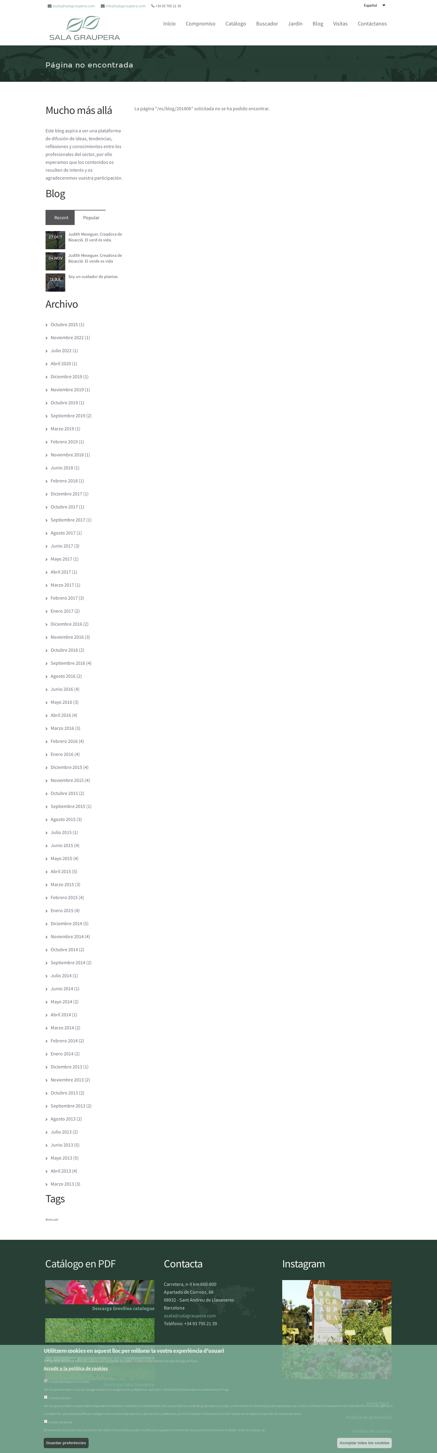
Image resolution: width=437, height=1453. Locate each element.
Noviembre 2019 (67, 389)
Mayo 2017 (61, 559)
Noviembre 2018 (67, 455)
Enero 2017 (62, 611)
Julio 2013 (61, 1132)
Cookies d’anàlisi (60, 1398)
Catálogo (235, 23)
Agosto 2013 (63, 1119)
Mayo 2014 (61, 1001)
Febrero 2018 (64, 481)
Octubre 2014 (64, 949)
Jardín (295, 23)
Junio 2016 (62, 689)
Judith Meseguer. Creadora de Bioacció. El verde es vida (95, 258)
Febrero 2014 (64, 1041)
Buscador (267, 23)
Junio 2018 (62, 468)
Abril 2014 (61, 1014)
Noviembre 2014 (67, 936)
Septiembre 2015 (68, 806)
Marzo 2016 (62, 728)
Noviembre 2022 (67, 337)
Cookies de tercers (60, 1422)
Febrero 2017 (64, 598)
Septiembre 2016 (68, 663)
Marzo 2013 (62, 1184)
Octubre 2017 (64, 507)
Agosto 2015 (63, 819)
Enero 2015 (62, 910)
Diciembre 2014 (66, 923)
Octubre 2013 (64, 1093)
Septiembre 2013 (68, 1106)
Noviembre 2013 (67, 1080)
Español (370, 5)
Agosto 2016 (63, 676)
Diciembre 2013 (66, 1067)
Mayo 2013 (61, 1158)
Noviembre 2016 (67, 637)
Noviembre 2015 (67, 780)
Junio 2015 (62, 845)
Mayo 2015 (61, 858)
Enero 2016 (62, 754)
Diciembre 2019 (66, 376)
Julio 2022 (61, 350)
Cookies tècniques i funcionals (69, 1381)
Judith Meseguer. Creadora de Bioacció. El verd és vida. (95, 237)
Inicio (169, 23)
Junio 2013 (62, 1145)
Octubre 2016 (64, 650)
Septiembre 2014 (68, 962)
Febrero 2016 (64, 741)
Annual (52, 1219)
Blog (318, 23)
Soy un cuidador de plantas (93, 276)
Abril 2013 (61, 1171)
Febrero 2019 (64, 442)
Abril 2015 (61, 871)
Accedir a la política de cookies (76, 1368)
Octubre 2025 (64, 324)
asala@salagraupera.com (74, 5)
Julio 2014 (61, 975)
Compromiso (200, 23)
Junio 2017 (62, 546)
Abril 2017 (61, 572)
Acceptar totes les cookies (364, 1443)
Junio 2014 (62, 988)
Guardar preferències (66, 1443)
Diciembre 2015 (66, 767)
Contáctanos (372, 23)
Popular (91, 217)
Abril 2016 (61, 715)
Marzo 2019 (62, 428)
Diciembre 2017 (66, 494)
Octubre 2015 (64, 793)
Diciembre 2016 (66, 624)
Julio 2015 (61, 832)
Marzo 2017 (62, 585)
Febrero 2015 (64, 897)
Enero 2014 (62, 1054)
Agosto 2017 (63, 533)
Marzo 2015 (62, 884)
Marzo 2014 (62, 1027)
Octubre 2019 (64, 402)
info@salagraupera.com (126, 5)
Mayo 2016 (61, 702)
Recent (61, 217)
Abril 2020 (61, 363)
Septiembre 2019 (68, 415)
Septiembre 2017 (68, 520)
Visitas (340, 23)
